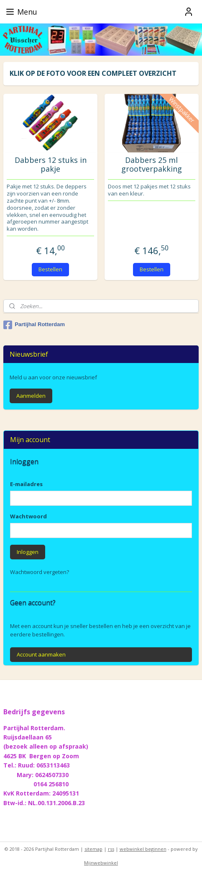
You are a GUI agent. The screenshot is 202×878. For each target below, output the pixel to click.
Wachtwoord (28, 516)
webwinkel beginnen (143, 849)
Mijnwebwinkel (101, 863)
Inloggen (27, 552)
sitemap (93, 849)
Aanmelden (31, 395)
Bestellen (50, 269)
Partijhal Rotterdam (34, 325)
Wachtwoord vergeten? (39, 572)
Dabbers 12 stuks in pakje (51, 165)
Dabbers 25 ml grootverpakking (151, 165)
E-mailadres (26, 484)
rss (111, 849)
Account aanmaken (41, 654)
